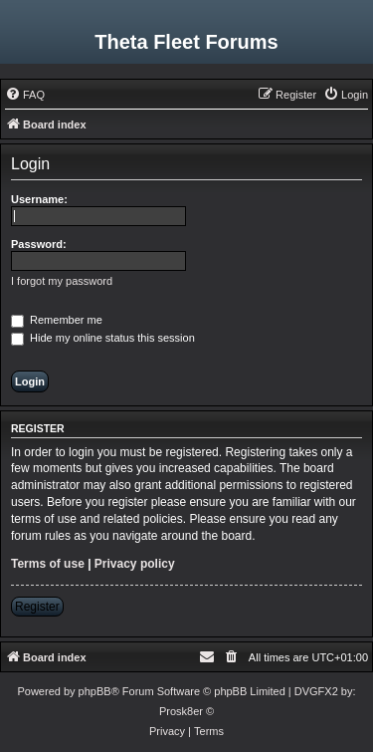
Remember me (56, 320)
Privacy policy (134, 564)
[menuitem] (25, 95)
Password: (39, 244)
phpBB (95, 691)
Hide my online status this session (103, 338)
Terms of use (48, 564)
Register (37, 607)
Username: (39, 199)
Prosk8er (181, 711)
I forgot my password (61, 281)
